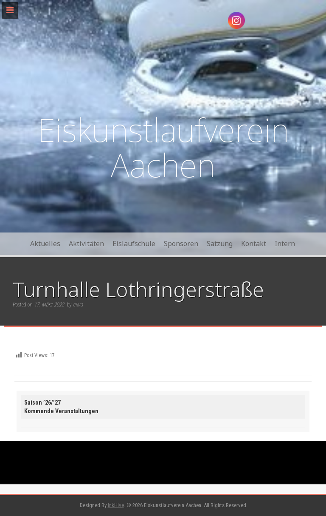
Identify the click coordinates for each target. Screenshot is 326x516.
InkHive (116, 505)
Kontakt (253, 243)
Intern (285, 243)
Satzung (220, 243)
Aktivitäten (86, 243)
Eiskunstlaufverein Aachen (163, 147)
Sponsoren (181, 243)
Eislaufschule (133, 243)
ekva (78, 304)
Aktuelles (45, 243)
